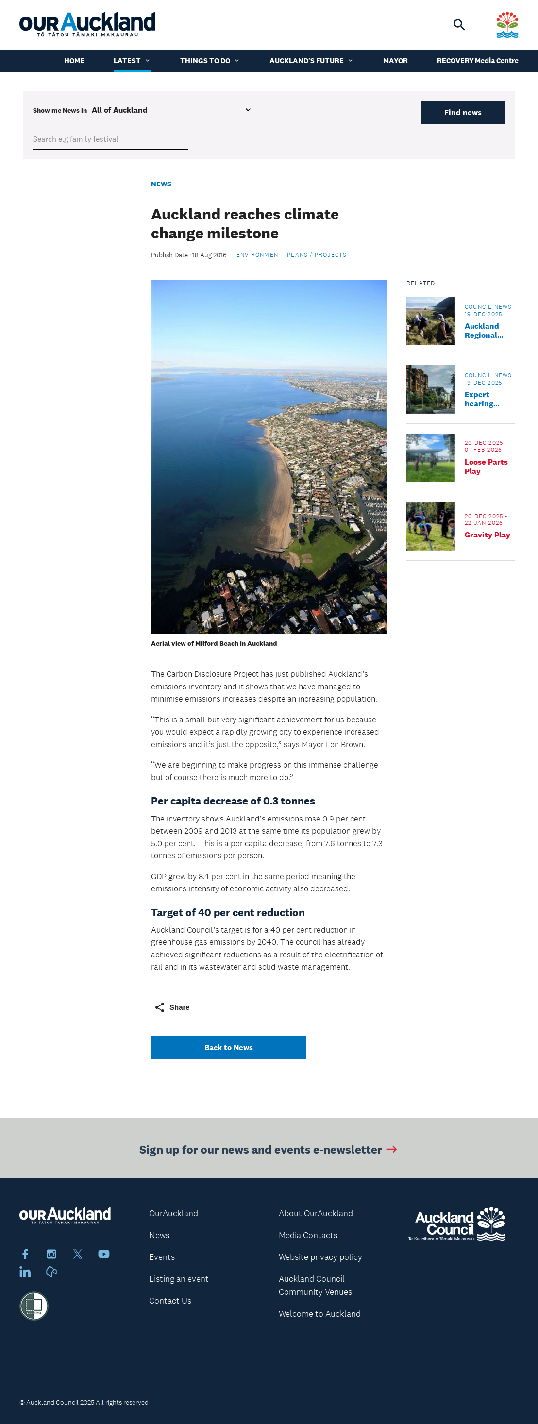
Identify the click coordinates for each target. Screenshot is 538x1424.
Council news (488, 307)
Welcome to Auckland (320, 1313)
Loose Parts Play (486, 466)
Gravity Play (487, 534)
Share (172, 1007)
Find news (463, 112)
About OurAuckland (316, 1213)
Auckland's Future (311, 60)
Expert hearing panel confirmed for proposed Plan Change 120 (490, 399)
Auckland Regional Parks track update (486, 330)
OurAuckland (173, 1213)
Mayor (395, 60)
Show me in (60, 110)
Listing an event (179, 1278)
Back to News (228, 1047)
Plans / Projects (317, 255)
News (161, 183)
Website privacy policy (320, 1257)
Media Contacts (308, 1235)
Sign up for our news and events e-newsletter (269, 1150)
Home (74, 60)
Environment (259, 255)
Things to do (210, 60)
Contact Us (170, 1300)
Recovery (455, 60)
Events (162, 1257)
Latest (132, 60)
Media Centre (497, 60)
